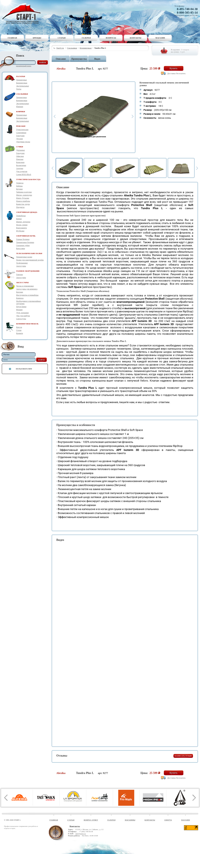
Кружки (19, 189)
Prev (55, 116)
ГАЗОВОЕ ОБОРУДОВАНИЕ (28, 271)
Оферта (168, 820)
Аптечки (19, 168)
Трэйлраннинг (22, 263)
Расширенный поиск (23, 66)
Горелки (19, 274)
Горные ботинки (22, 239)
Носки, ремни (21, 225)
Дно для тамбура (23, 316)
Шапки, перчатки (23, 222)
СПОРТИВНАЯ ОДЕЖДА (26, 212)
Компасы (20, 298)
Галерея (86, 38)
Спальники (72, 48)
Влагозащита (21, 228)
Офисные (20, 156)
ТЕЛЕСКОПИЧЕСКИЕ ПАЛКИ (29, 253)
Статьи (62, 38)
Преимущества (79, 59)
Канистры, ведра (23, 204)
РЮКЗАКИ (20, 126)
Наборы (19, 186)
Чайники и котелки (24, 192)
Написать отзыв (183, 756)
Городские (20, 136)
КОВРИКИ (20, 111)
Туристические (22, 129)
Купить (173, 68)
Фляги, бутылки (22, 198)
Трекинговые (21, 80)
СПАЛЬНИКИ (22, 94)
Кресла (19, 327)
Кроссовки (20, 248)
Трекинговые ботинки (25, 242)
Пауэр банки (21, 306)
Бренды (37, 38)
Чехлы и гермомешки (25, 286)
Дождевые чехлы (23, 142)
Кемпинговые (21, 83)
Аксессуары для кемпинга (26, 289)
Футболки (20, 231)
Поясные (19, 159)
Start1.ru (60, 48)
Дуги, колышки (22, 313)
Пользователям (24, 369)
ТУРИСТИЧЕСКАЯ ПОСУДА (28, 179)
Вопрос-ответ (91, 820)
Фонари (19, 310)
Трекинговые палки (24, 257)
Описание (61, 59)
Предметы (20, 207)
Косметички (21, 165)
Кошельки (20, 162)
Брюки (19, 219)
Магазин (160, 38)
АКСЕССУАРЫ (22, 282)
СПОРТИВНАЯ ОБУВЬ (25, 236)
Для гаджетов (21, 171)
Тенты (18, 89)
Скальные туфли (23, 245)
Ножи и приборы (23, 201)
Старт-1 (22, 13)
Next (133, 116)
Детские (19, 139)
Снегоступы (21, 319)
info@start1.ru (80, 834)
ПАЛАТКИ (20, 76)
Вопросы (111, 38)
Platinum (19, 106)
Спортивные (21, 132)
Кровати (19, 333)
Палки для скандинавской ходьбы (30, 260)
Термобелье (21, 216)
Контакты (135, 38)
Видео (97, 59)
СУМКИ (19, 147)
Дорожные (20, 150)
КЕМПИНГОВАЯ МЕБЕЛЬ (27, 324)
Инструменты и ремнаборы (27, 295)
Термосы (19, 183)
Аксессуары (21, 266)
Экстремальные (22, 86)
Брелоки (19, 292)
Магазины (130, 820)
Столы (18, 330)
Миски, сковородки (24, 195)
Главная (12, 38)
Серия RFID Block (23, 174)
